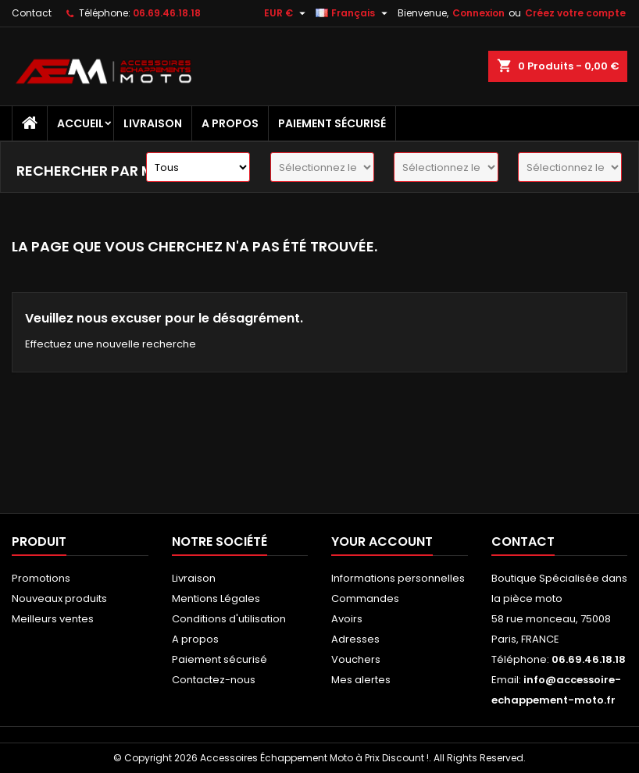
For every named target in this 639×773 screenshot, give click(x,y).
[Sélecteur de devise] (286, 13)
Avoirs (346, 618)
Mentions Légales (216, 598)
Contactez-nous (213, 679)
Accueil (80, 123)
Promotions (41, 578)
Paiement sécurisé (332, 123)
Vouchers (355, 659)
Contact (32, 13)
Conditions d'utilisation (229, 618)
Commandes (365, 598)
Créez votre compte (575, 13)
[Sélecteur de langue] (353, 13)
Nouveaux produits (59, 598)
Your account (382, 541)
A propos (230, 123)
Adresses (355, 639)
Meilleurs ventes (53, 618)
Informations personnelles (398, 578)
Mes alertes (361, 679)
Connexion (478, 13)
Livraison (152, 123)
